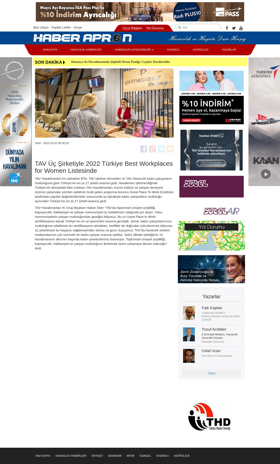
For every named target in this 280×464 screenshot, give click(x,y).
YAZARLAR (229, 49)
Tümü (211, 373)
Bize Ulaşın (41, 27)
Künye (78, 27)
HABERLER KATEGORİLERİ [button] (134, 49)
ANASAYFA (50, 49)
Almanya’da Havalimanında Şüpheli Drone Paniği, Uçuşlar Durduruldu (120, 61)
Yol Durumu (155, 28)
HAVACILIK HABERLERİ (86, 49)
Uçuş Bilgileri (132, 28)
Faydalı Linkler (61, 27)
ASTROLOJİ (200, 49)
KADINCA (173, 49)
